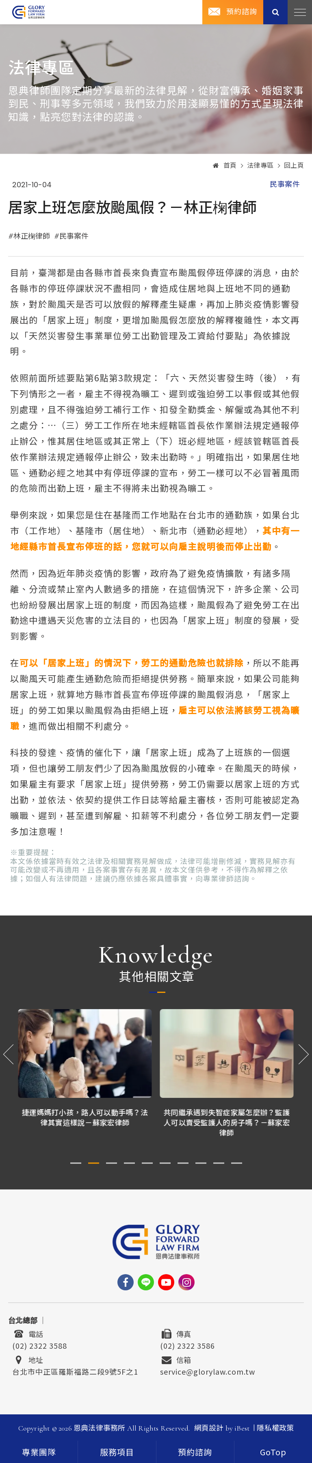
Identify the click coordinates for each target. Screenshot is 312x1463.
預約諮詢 (241, 11)
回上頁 (294, 166)
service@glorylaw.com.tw (207, 1370)
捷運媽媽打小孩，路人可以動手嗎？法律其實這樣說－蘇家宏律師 (85, 1117)
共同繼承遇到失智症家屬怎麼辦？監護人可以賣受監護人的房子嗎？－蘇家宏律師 (227, 1122)
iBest (241, 1428)
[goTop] (273, 1452)
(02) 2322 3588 (39, 1344)
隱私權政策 (275, 1428)
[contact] (195, 1452)
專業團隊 (39, 1453)
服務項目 (117, 1453)
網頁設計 (209, 1428)
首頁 (225, 166)
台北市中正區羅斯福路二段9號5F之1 (75, 1370)
